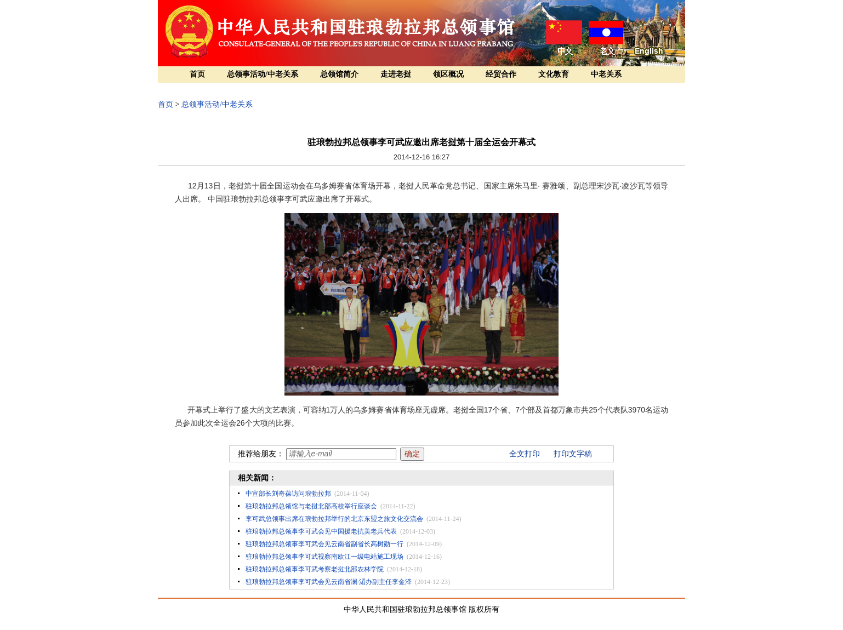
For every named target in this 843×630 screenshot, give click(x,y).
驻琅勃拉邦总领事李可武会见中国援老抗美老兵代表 (321, 531)
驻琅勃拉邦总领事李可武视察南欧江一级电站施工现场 (324, 556)
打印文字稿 (573, 454)
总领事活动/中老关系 (262, 74)
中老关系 (606, 74)
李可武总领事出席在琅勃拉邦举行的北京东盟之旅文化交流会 (334, 519)
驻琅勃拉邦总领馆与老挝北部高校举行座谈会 (311, 506)
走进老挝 (395, 74)
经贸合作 (501, 74)
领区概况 (448, 74)
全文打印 (524, 454)
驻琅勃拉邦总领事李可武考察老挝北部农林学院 (315, 569)
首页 (197, 74)
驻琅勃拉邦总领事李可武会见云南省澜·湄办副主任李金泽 (329, 582)
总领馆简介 (339, 74)
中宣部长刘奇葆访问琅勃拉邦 (288, 493)
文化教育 (553, 74)
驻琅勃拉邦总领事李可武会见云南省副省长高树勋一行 (324, 544)
